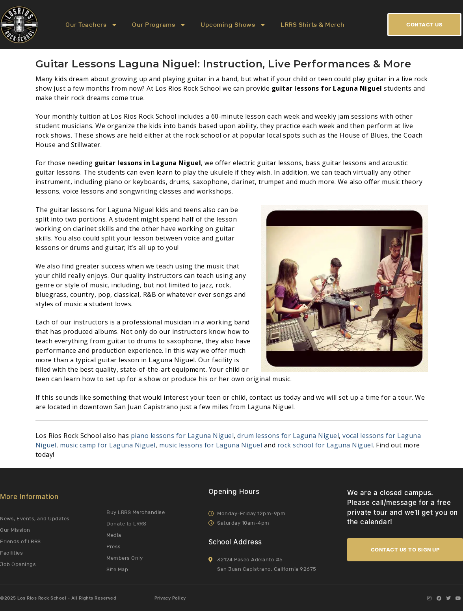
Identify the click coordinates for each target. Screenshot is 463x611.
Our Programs (158, 25)
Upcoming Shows (233, 25)
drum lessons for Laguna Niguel (288, 435)
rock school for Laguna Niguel (325, 445)
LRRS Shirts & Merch (313, 24)
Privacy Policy (170, 598)
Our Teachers (90, 25)
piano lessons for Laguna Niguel (182, 435)
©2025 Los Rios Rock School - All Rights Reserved (58, 598)
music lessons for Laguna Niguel (210, 445)
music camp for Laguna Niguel (108, 445)
